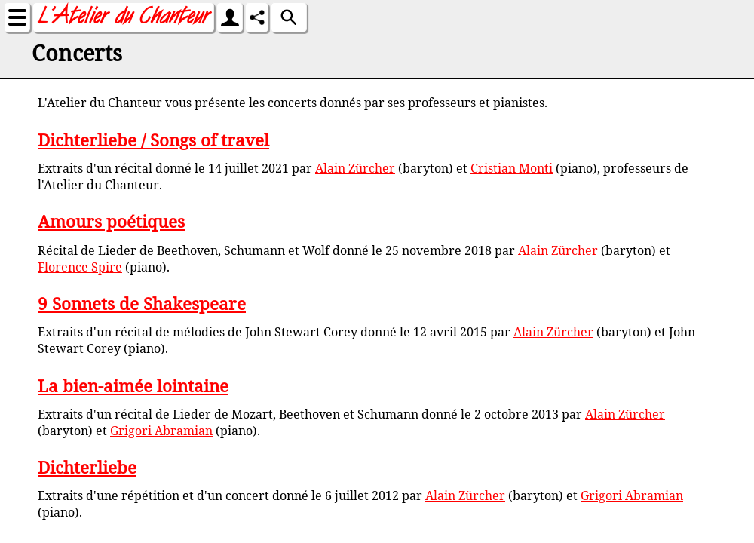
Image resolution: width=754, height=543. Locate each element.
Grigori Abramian (161, 430)
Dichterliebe (87, 467)
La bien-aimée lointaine (133, 385)
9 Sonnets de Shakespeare (142, 303)
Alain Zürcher (355, 168)
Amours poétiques (111, 221)
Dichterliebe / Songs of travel (153, 140)
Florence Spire (80, 267)
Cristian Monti (511, 168)
